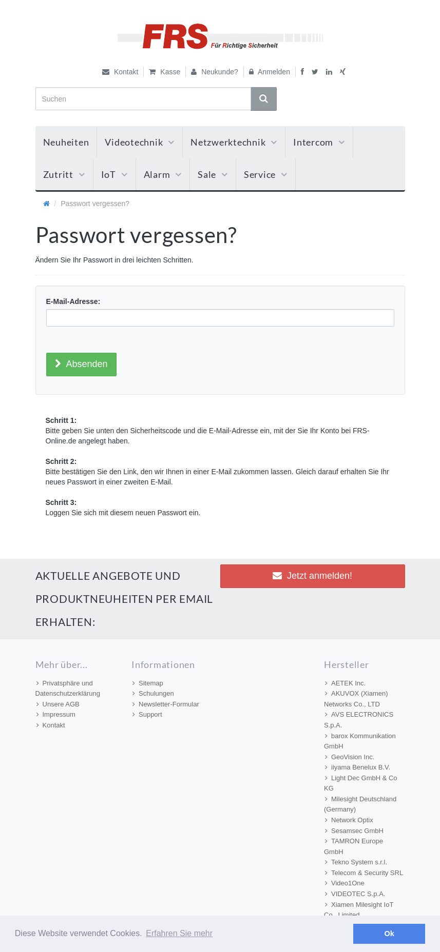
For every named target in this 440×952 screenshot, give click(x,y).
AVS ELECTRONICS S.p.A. (358, 720)
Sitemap (147, 683)
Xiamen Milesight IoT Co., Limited (358, 910)
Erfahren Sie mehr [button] (179, 933)
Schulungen (153, 693)
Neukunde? (214, 72)
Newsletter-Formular (165, 704)
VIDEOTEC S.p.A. (355, 894)
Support (147, 714)
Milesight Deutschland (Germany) (360, 804)
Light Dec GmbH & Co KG (360, 783)
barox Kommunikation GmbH (360, 741)
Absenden (81, 364)
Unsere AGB (58, 704)
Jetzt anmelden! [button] (312, 576)
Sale (213, 174)
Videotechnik (140, 142)
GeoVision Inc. (349, 757)
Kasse (164, 72)
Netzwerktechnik (233, 142)
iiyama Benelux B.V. (357, 767)
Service (266, 174)
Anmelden (269, 72)
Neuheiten (66, 142)
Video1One (345, 883)
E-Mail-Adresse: (73, 301)
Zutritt (64, 174)
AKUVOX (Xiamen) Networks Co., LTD (356, 699)
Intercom (319, 142)
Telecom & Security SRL (364, 873)
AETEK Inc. (345, 683)
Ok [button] (389, 933)
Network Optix (349, 820)
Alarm (163, 174)
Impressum (55, 714)
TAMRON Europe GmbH (353, 846)
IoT (114, 174)
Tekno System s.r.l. (356, 862)
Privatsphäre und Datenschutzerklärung (67, 688)
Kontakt (120, 72)
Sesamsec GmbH (354, 831)
